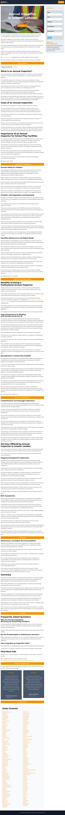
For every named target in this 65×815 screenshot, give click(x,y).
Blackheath (31, 660)
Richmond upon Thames (29, 770)
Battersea (4, 802)
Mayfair (4, 788)
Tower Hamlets (6, 730)
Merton (25, 734)
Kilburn (25, 725)
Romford (25, 711)
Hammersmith (27, 742)
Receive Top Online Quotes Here (22, 397)
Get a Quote (22, 25)
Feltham (25, 797)
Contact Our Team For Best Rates (22, 164)
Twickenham (26, 774)
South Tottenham (6, 786)
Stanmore (25, 788)
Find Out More (22, 537)
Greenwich (18, 660)
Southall (25, 789)
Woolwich (12, 660)
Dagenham (5, 774)
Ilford (3, 751)
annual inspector (7, 57)
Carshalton (25, 745)
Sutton (24, 756)
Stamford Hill (5, 779)
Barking (4, 736)
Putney (25, 737)
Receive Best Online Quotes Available (22, 279)
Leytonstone (5, 756)
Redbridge (5, 763)
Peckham (4, 742)
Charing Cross (5, 776)
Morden (25, 744)
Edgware (25, 779)
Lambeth (4, 770)
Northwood (26, 803)
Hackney (4, 753)
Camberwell (5, 754)
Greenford (25, 783)
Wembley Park (26, 763)
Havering (25, 740)
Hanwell (25, 780)
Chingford (25, 719)
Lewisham (4, 725)
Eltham (4, 727)
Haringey (4, 806)
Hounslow (25, 786)
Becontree (5, 762)
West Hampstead (27, 736)
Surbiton (25, 777)
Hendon (25, 754)
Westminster (5, 773)
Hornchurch (26, 714)
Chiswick (25, 753)
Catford (4, 733)
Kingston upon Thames (29, 773)
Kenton (25, 782)
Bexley (4, 766)
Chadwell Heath (6, 785)
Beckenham (5, 765)
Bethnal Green (6, 744)
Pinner (24, 796)
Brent (24, 750)
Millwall (4, 719)
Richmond (25, 762)
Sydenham (5, 757)
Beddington (26, 731)
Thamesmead (5, 737)
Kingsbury (25, 760)
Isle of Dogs (24, 660)
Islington (4, 771)
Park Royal (25, 757)
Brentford (25, 765)
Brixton (4, 768)
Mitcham (25, 733)
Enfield (25, 751)
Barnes (25, 748)
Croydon (25, 721)
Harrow (25, 785)
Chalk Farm (5, 800)
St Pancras (5, 783)
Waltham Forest (6, 791)
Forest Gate (5, 740)
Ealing (24, 776)
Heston (25, 792)
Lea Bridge (5, 760)
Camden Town (6, 794)
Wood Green (26, 713)
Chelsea (4, 799)
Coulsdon (25, 759)
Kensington (26, 716)
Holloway (4, 789)
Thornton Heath (6, 803)
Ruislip (24, 802)
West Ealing (26, 771)
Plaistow (4, 722)
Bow (3, 739)
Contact (61, 2)
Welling (4, 734)
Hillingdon (25, 800)
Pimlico (4, 780)
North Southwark (6, 759)
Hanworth (25, 794)
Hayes (24, 799)
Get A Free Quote (22, 702)
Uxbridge (25, 805)
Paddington (5, 805)
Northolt (25, 791)
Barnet (24, 766)
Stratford (4, 731)
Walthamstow (5, 777)
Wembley (25, 768)
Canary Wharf (5, 721)
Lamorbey (4, 747)
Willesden (25, 747)
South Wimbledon (27, 739)
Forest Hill (4, 748)
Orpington (5, 797)
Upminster (25, 730)
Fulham (25, 727)
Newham (4, 724)
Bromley (4, 728)
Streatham (5, 792)
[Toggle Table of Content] (14, 67)
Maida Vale (26, 718)
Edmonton (25, 724)
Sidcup (4, 745)
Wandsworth (26, 722)
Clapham (4, 782)
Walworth (4, 750)
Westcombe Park (5, 660)
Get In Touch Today (22, 63)
